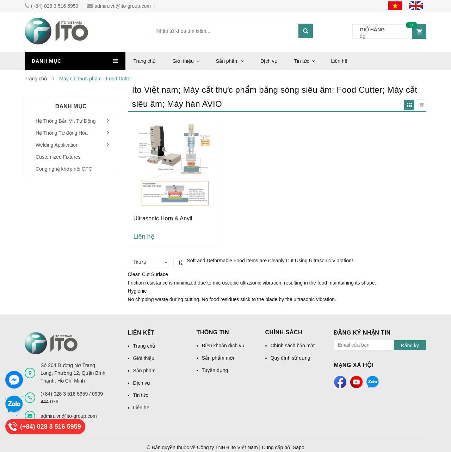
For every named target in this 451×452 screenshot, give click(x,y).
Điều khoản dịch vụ (223, 345)
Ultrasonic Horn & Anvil (163, 218)
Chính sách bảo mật (293, 345)
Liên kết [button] (141, 333)
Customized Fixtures (58, 157)
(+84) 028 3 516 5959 (51, 6)
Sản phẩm (227, 61)
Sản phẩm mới (218, 358)
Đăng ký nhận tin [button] (362, 333)
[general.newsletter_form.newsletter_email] (364, 345)
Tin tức (301, 61)
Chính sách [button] (283, 332)
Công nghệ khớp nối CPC (64, 169)
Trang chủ (145, 61)
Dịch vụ (269, 61)
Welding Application (57, 145)
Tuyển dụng (215, 370)
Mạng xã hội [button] (354, 365)
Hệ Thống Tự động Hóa (62, 133)
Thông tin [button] (213, 332)
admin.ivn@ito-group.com (119, 6)
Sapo (298, 447)
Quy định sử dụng (290, 358)
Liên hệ (339, 61)
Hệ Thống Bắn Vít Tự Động (65, 121)
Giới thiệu (183, 61)
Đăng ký (410, 345)
